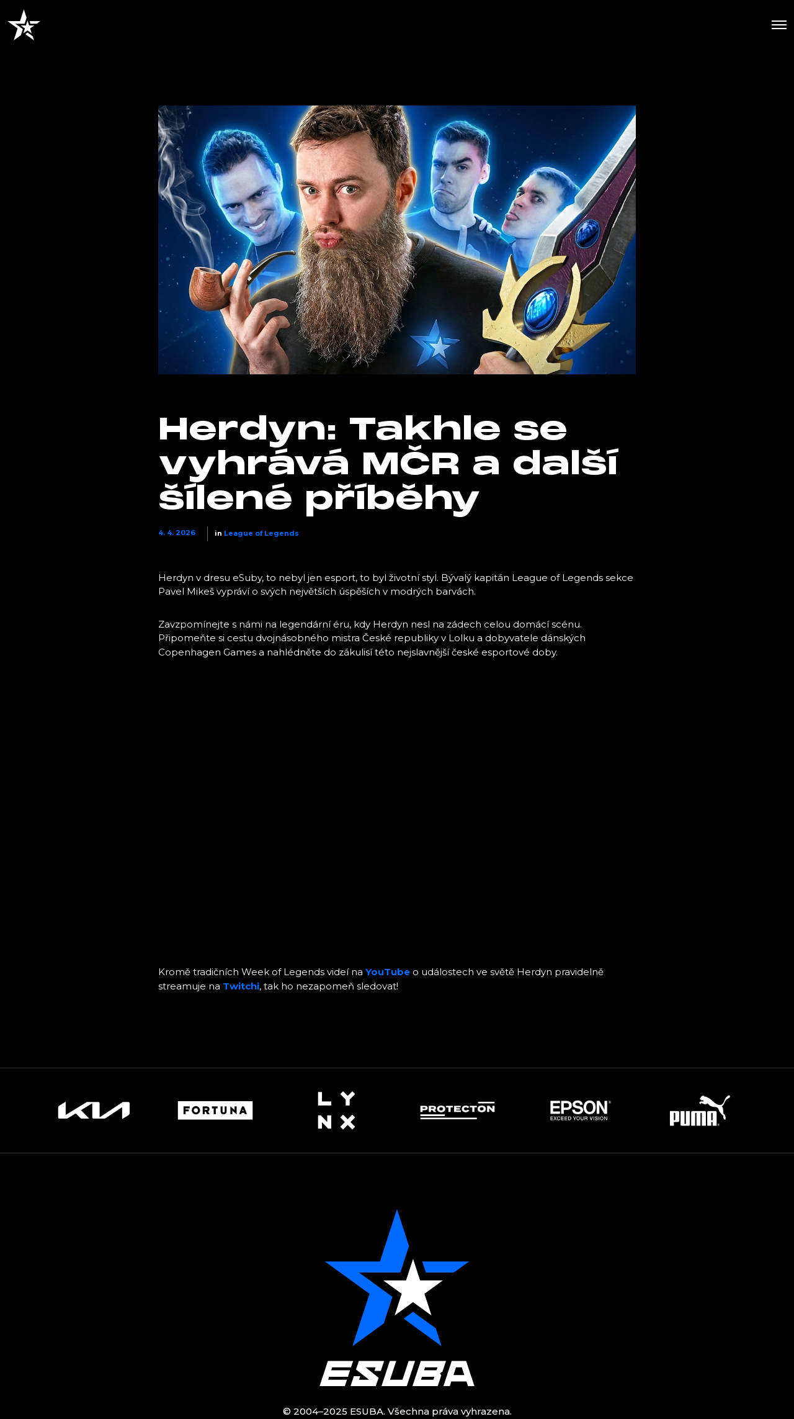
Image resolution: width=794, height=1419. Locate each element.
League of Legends (261, 533)
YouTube (387, 972)
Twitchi (241, 986)
